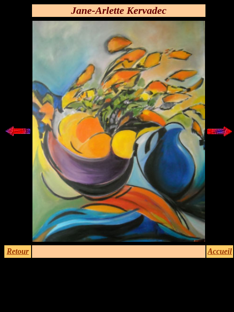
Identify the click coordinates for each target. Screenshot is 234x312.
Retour (17, 251)
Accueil (220, 251)
